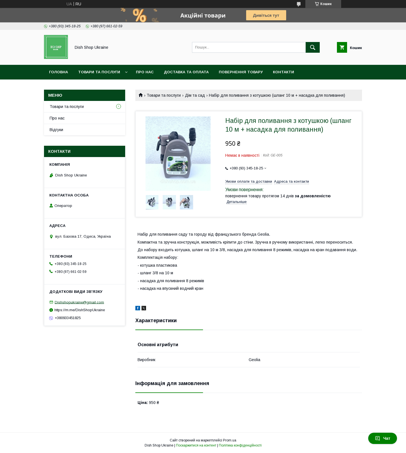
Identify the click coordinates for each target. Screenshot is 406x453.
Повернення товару (241, 72)
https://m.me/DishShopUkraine (79, 310)
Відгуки (56, 129)
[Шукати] (313, 47)
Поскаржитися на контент (196, 445)
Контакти (283, 72)
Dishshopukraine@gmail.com (79, 302)
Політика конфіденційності (240, 445)
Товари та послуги (99, 72)
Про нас (145, 72)
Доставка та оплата (186, 72)
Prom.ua (229, 440)
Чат (382, 438)
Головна (58, 72)
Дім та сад (195, 95)
